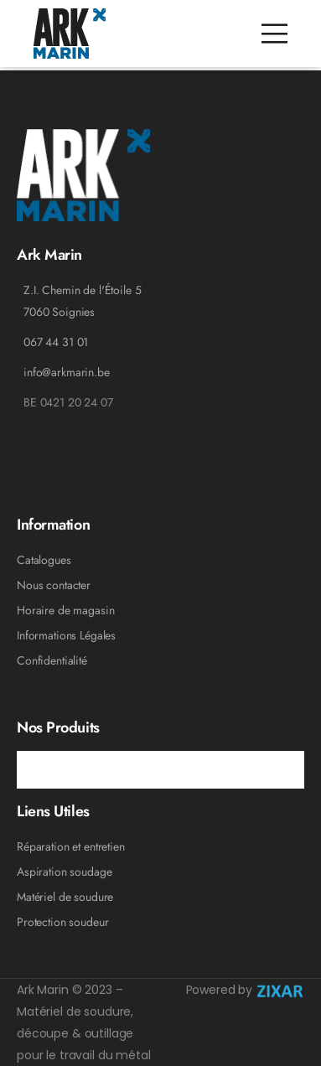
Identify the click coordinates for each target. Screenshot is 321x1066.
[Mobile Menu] (274, 34)
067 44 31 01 (55, 342)
